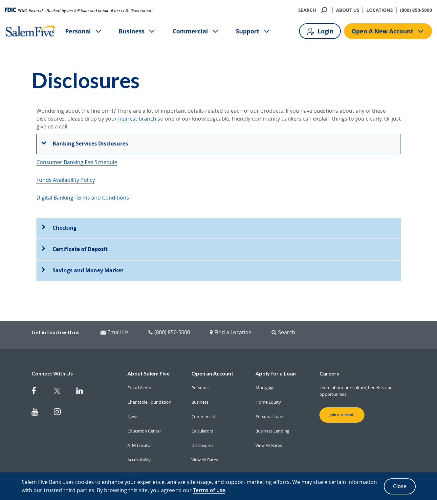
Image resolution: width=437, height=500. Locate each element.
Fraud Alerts (139, 372)
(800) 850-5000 (416, 10)
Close (399, 486)
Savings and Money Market (88, 255)
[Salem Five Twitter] (61, 376)
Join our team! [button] (342, 399)
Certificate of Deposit (80, 233)
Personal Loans (270, 401)
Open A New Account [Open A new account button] (388, 31)
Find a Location (231, 316)
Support (253, 31)
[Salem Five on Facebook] (39, 376)
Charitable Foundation (149, 387)
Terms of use (209, 490)
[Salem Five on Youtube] (39, 397)
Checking (64, 212)
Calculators (202, 415)
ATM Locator (139, 430)
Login (320, 31)
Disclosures (202, 430)
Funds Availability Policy (65, 179)
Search (283, 316)
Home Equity (268, 387)
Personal (83, 31)
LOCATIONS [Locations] (379, 10)
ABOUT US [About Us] (347, 10)
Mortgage (264, 372)
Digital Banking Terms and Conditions (82, 197)
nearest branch (137, 118)
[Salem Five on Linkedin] (83, 376)
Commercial (195, 31)
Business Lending (272, 415)
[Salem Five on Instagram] (61, 397)
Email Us (114, 316)
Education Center (144, 415)
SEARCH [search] (313, 10)
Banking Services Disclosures (90, 143)
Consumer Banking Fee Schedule (76, 162)
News (132, 401)
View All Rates (204, 444)
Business (137, 31)
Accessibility (139, 444)
